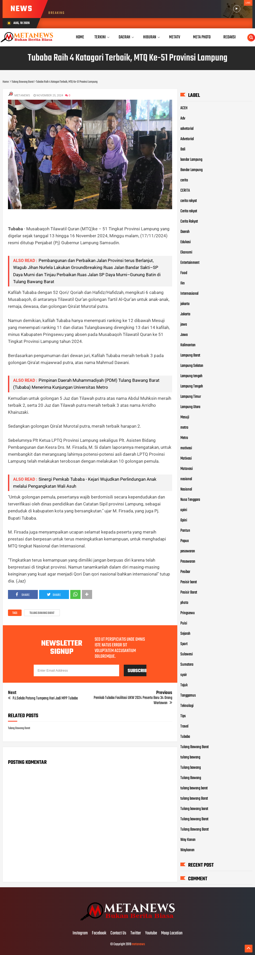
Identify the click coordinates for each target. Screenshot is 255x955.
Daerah (185, 232)
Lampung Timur (190, 396)
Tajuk (184, 685)
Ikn (182, 283)
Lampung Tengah (191, 386)
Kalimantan (188, 345)
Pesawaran (187, 561)
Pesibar (185, 572)
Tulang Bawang (190, 778)
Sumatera (186, 664)
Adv (182, 118)
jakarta (184, 304)
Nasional (186, 489)
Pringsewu (187, 613)
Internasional (189, 293)
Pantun (185, 530)
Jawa (184, 335)
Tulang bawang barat (194, 809)
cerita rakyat (188, 201)
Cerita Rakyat (189, 221)
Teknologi (187, 706)
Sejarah (185, 633)
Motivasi (186, 458)
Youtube (151, 933)
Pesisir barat (188, 582)
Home (80, 37)
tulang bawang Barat (194, 798)
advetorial (187, 128)
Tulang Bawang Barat (42, 613)
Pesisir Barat (188, 592)
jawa (183, 324)
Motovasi (186, 469)
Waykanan (187, 850)
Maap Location (171, 933)
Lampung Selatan (191, 365)
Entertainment (189, 262)
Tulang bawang (190, 767)
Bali (182, 149)
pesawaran (187, 551)
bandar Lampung (191, 159)
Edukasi (185, 242)
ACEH (184, 108)
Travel (184, 726)
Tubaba (185, 736)
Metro (184, 438)
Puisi (183, 623)
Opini (183, 520)
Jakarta (185, 314)
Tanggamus (188, 695)
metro (184, 427)
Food (183, 273)
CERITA (185, 190)
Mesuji (184, 417)
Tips (183, 716)
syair (183, 675)
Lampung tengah (191, 376)
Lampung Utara (190, 407)
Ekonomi (186, 252)
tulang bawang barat (194, 788)
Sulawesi (186, 654)
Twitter (135, 933)
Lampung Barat (190, 355)
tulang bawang (190, 757)
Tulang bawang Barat (194, 819)
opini (183, 510)
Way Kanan (188, 839)
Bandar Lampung (191, 170)
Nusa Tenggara (190, 499)
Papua (184, 541)
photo (184, 602)
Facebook (99, 933)
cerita (184, 180)
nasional (186, 479)
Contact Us (118, 933)
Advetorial (187, 139)
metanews (138, 944)
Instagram (80, 933)
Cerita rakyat (188, 211)
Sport (184, 644)
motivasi (186, 448)
